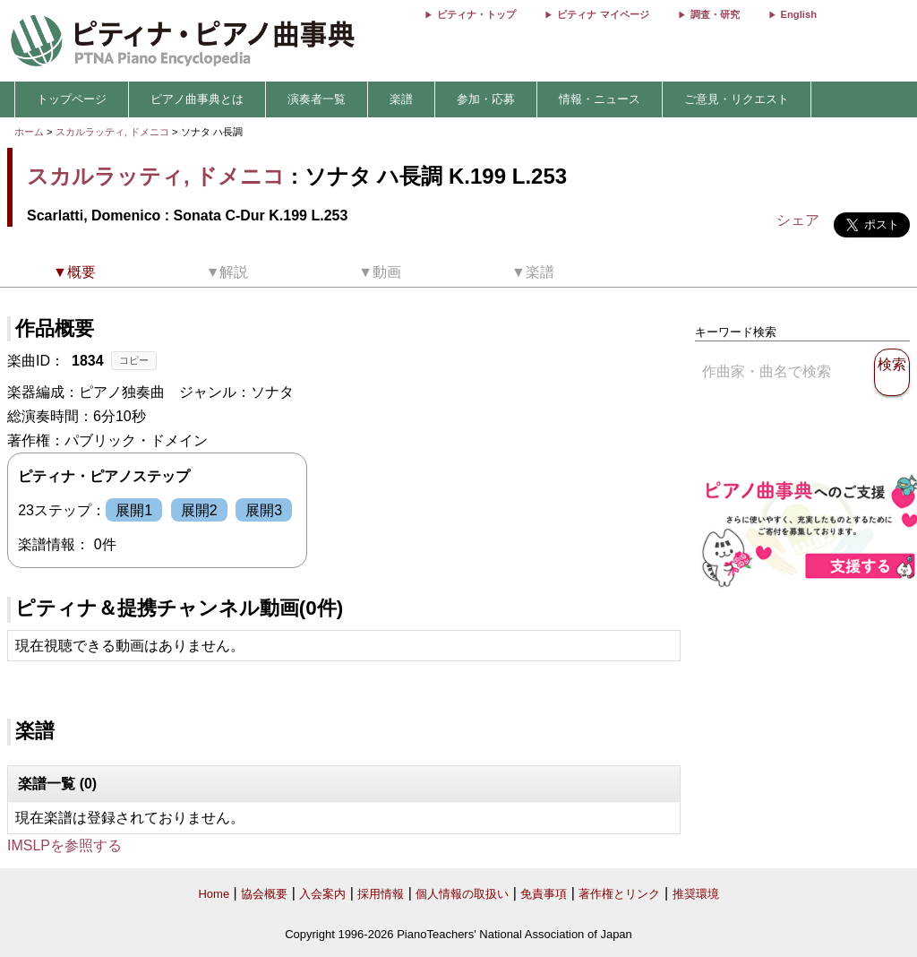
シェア (797, 220)
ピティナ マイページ (602, 14)
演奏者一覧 (316, 99)
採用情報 (380, 894)
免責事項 (543, 894)
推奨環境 (696, 894)
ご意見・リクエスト (736, 99)
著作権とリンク (619, 894)
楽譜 (401, 99)
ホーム (29, 131)
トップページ (72, 99)
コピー (134, 360)
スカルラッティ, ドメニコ (112, 131)
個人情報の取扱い (462, 894)
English (799, 14)
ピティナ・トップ (476, 14)
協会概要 (264, 894)
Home (213, 894)
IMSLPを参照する (64, 845)
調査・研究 (715, 14)
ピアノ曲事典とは (197, 99)
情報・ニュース (599, 99)
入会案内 (322, 894)
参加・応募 (486, 99)
